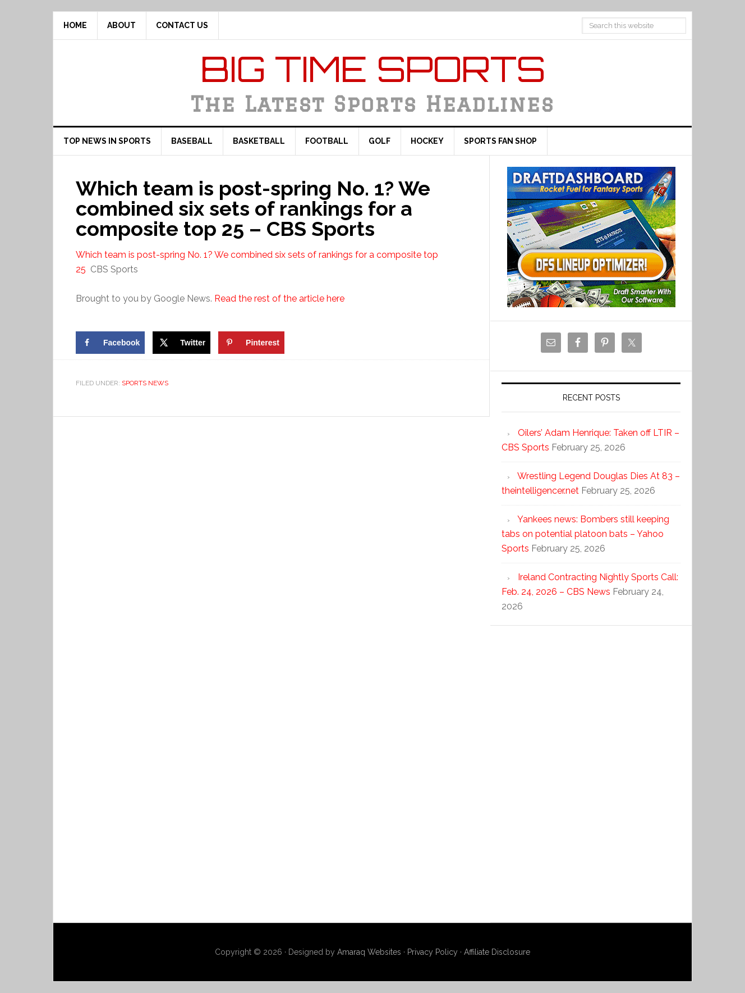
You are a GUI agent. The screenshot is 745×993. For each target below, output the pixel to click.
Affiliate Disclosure (497, 952)
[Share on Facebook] (110, 342)
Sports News (145, 383)
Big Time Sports (372, 68)
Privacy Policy (432, 952)
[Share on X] (181, 342)
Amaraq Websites (369, 952)
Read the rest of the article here (279, 298)
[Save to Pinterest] (251, 342)
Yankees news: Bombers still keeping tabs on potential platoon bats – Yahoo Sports (585, 534)
